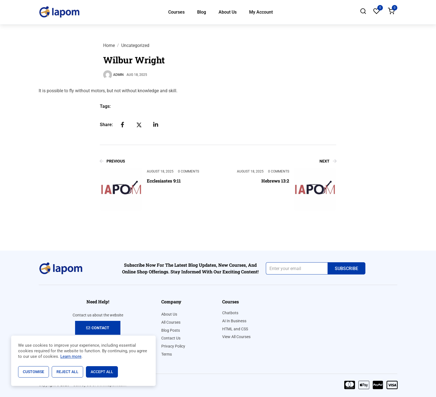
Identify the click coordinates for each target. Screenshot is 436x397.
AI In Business (234, 321)
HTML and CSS (235, 329)
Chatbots (230, 313)
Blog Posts (170, 330)
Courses (176, 12)
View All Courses (236, 336)
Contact (97, 328)
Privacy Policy (173, 346)
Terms (166, 354)
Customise (33, 371)
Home (109, 45)
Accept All (102, 371)
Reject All (67, 371)
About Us (228, 12)
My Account (261, 12)
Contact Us (170, 338)
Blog (201, 12)
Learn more (70, 356)
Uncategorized (135, 45)
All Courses (170, 322)
